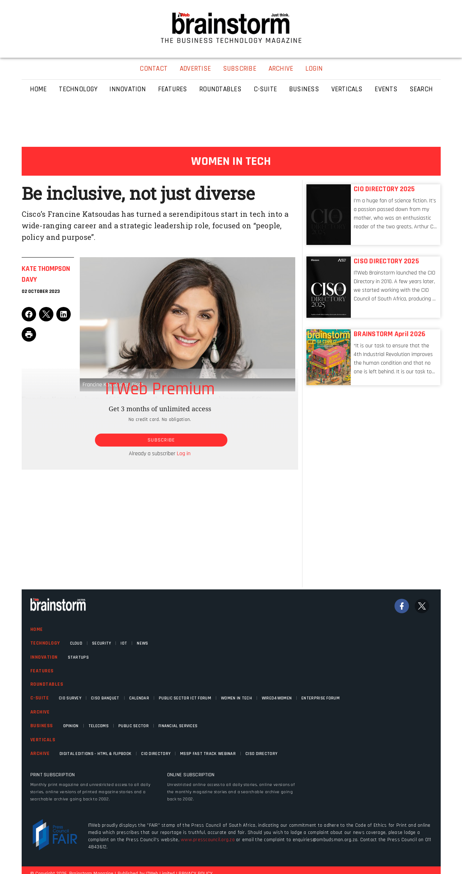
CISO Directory (261, 753)
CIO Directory (155, 753)
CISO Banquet (105, 698)
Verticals (43, 740)
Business (41, 726)
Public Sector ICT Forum (185, 698)
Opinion (71, 726)
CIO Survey (70, 698)
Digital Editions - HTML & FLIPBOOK (95, 753)
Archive (40, 712)
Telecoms (98, 726)
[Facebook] (402, 606)
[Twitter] (422, 606)
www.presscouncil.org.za (208, 839)
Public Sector (133, 726)
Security (101, 643)
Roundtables (47, 684)
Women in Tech (236, 698)
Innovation (44, 657)
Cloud (76, 643)
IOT (124, 643)
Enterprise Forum (320, 698)
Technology (45, 643)
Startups (78, 657)
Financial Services (177, 726)
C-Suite (39, 698)
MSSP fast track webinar (208, 753)
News (142, 643)
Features (42, 671)
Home (36, 629)
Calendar (139, 698)
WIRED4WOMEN (277, 698)
